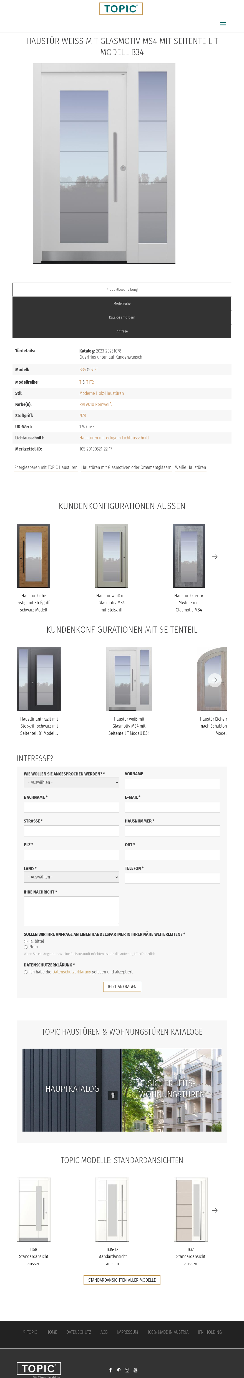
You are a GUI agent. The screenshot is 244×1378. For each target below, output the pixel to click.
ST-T (94, 369)
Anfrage (122, 331)
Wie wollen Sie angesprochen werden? (64, 774)
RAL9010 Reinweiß (95, 404)
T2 (92, 382)
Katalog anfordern (122, 317)
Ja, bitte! (34, 941)
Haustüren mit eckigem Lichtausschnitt (114, 437)
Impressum (127, 1332)
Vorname (134, 773)
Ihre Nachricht (40, 892)
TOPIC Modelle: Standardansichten (122, 1160)
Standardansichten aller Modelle (122, 1280)
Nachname (36, 797)
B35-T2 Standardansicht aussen (112, 1256)
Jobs (150, 461)
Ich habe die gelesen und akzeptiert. (79, 972)
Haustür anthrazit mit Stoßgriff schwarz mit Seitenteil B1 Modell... (39, 726)
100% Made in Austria (167, 1332)
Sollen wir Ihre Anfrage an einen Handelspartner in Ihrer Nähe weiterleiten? (104, 934)
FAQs (169, 461)
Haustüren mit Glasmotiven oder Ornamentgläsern (126, 467)
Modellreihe (122, 303)
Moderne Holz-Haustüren (101, 393)
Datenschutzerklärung (49, 965)
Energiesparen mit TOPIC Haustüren (45, 467)
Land (30, 868)
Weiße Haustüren (190, 467)
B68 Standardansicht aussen (33, 1256)
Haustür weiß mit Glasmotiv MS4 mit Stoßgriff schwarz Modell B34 (111, 610)
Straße (33, 821)
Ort (130, 844)
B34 (82, 369)
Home (51, 1332)
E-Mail (132, 797)
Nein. (31, 946)
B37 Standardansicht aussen (190, 1256)
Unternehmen (196, 461)
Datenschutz (78, 1332)
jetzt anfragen (122, 986)
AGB (104, 1332)
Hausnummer (139, 821)
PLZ (28, 844)
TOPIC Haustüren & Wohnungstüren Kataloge (122, 1031)
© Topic (29, 1332)
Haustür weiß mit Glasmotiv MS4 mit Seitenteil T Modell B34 (129, 726)
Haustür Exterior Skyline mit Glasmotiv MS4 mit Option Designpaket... (188, 610)
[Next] (215, 557)
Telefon (134, 868)
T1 (88, 382)
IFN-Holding (210, 1332)
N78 (82, 415)
